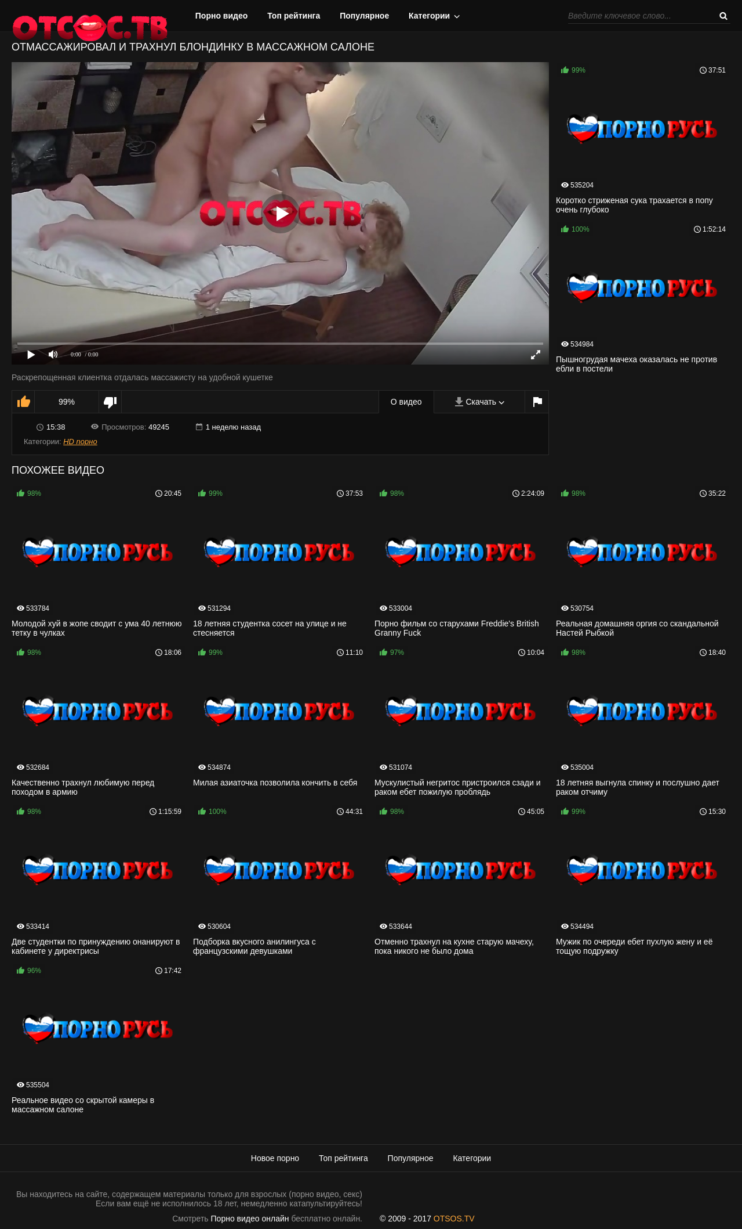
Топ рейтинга (293, 15)
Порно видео (221, 15)
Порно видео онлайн (250, 1218)
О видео (406, 401)
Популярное (364, 15)
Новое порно (275, 1158)
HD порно (80, 441)
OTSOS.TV (454, 1218)
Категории (429, 15)
